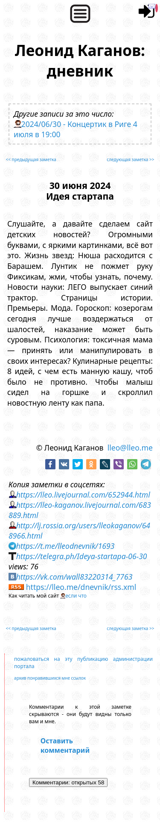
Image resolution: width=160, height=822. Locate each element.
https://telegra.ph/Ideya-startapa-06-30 (81, 556)
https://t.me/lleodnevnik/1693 (65, 546)
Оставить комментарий (65, 745)
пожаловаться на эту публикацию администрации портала (83, 662)
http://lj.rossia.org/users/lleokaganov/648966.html (79, 530)
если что (76, 595)
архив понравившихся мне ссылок (50, 678)
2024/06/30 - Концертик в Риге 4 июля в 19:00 (75, 129)
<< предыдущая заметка (31, 159)
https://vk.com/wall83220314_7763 (74, 577)
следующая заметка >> (130, 159)
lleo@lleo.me (130, 447)
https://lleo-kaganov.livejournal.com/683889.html (80, 510)
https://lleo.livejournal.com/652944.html (83, 494)
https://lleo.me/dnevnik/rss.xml (81, 587)
